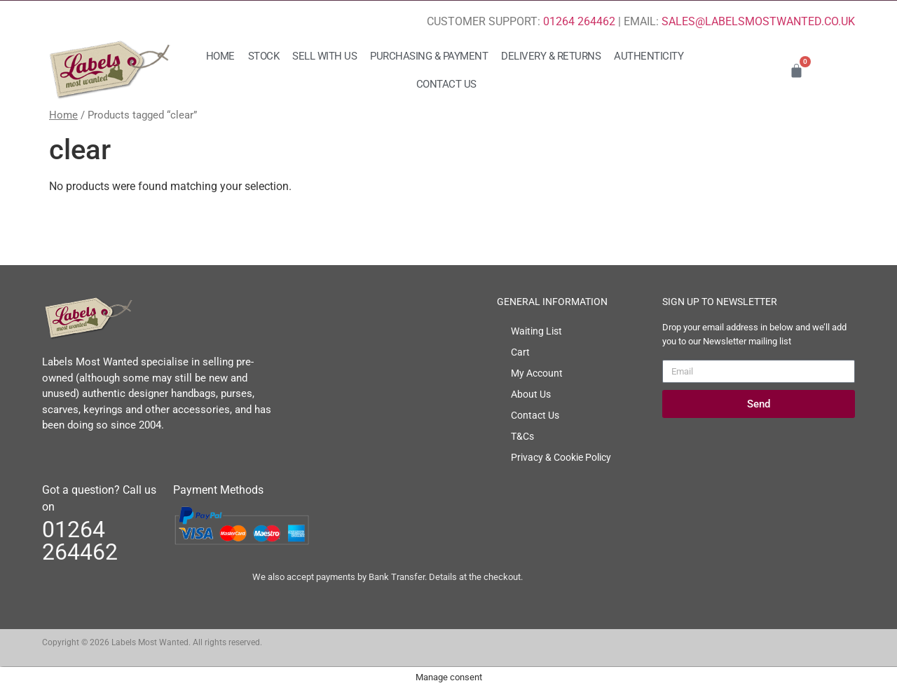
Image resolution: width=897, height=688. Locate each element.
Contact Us (446, 84)
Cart (520, 352)
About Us (531, 394)
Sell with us (324, 56)
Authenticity (648, 56)
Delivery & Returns (551, 56)
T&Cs (522, 436)
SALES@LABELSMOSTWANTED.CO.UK (758, 21)
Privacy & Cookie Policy (561, 457)
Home (220, 56)
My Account (537, 373)
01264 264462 (579, 21)
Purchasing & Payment (429, 56)
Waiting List (536, 331)
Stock (264, 56)
